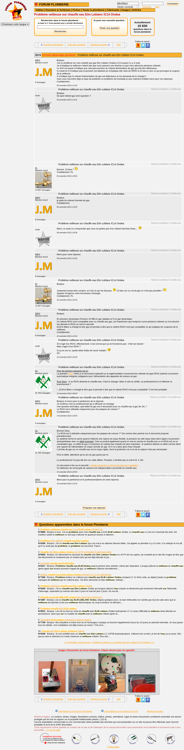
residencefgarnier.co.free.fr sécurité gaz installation (114, 465)
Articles (136, 9)
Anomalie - (57, 563)
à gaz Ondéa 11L (71, 529)
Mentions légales (155, 711)
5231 (70, 373)
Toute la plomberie (94, 9)
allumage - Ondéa (66, 586)
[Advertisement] (117, 138)
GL (36, 371)
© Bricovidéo (113, 747)
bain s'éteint (63, 631)
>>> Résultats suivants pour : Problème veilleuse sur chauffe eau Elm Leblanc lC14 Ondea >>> (109, 642)
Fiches (77, 9)
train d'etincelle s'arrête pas (71, 597)
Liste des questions (76, 44)
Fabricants (113, 9)
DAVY (37, 60)
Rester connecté (125, 7)
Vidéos (39, 9)
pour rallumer (64, 540)
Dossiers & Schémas (58, 9)
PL (36, 168)
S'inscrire (147, 7)
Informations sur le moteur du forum (119, 711)
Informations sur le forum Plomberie (73, 711)
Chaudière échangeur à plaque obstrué (65, 620)
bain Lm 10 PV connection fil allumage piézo (75, 552)
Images (125, 9)
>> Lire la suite (52, 730)
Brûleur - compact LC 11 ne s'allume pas (75, 574)
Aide (157, 7)
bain (58, 608)
